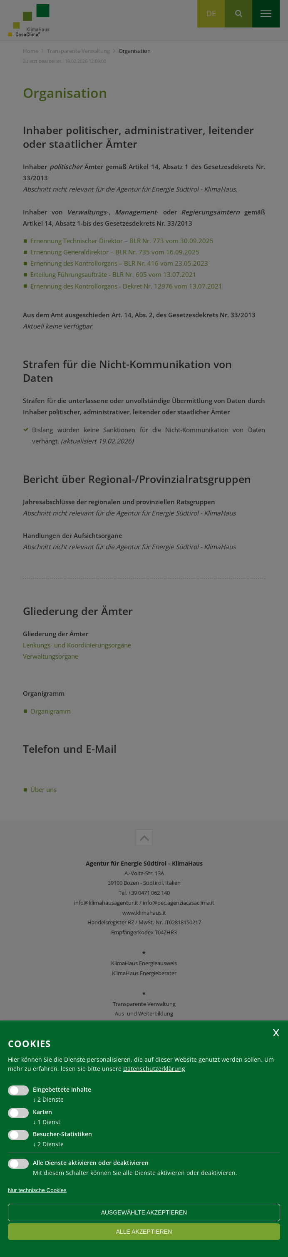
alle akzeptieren (144, 1231)
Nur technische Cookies (37, 1190)
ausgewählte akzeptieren (144, 1212)
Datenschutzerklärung (154, 1069)
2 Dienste (48, 1099)
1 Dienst (46, 1122)
